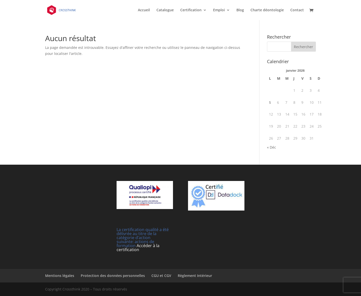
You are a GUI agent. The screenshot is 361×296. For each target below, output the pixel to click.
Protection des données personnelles (113, 275)
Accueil (144, 10)
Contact (297, 10)
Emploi (219, 10)
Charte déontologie (267, 10)
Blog (240, 10)
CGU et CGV (161, 275)
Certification (191, 10)
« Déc (271, 147)
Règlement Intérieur (195, 275)
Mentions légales (59, 275)
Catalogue (165, 10)
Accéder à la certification (138, 247)
